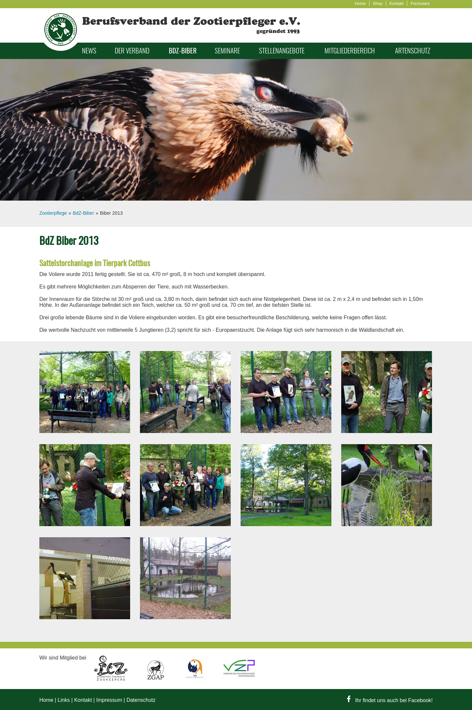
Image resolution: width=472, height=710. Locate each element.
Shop (378, 3)
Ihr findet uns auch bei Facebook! (390, 700)
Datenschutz (141, 700)
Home (360, 3)
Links (64, 700)
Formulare (419, 3)
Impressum (109, 700)
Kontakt (396, 3)
